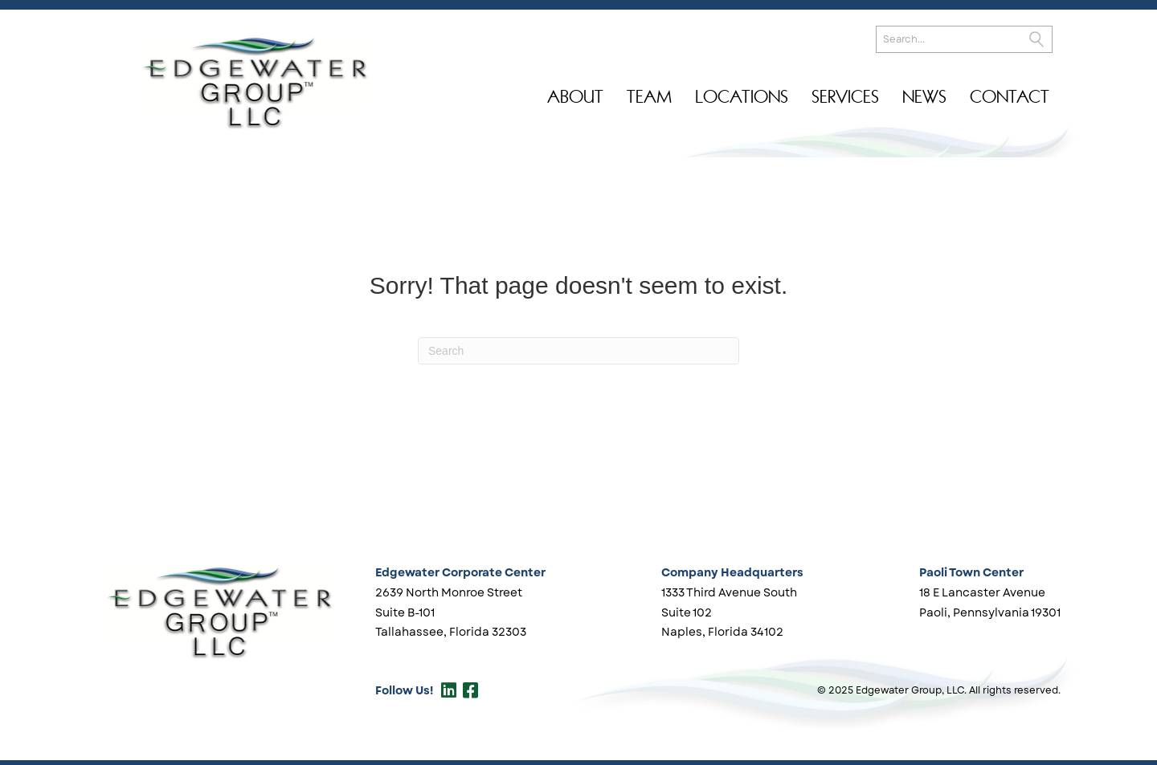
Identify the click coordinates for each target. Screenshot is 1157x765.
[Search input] (964, 39)
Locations (741, 97)
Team (649, 97)
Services (845, 97)
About (575, 97)
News (924, 97)
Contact (1009, 97)
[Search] (578, 350)
